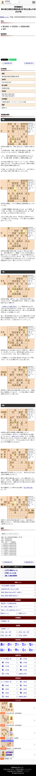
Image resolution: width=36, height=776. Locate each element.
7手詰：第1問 (23, 635)
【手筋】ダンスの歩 (10, 573)
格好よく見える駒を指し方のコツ (11, 610)
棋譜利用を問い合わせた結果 (10, 589)
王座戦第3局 (28, 63)
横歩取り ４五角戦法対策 (8, 603)
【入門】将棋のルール (11, 570)
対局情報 (15, 26)
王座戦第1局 (7, 63)
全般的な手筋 (23, 673)
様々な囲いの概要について (9, 606)
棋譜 (4, 29)
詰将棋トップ (5, 629)
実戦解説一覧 (5, 621)
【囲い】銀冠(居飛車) (10, 575)
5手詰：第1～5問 (6, 635)
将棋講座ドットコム (4, 17)
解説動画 (6, 26)
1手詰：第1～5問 (6, 632)
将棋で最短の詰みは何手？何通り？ (12, 592)
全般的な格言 (23, 696)
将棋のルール (5, 613)
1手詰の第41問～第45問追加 (11, 720)
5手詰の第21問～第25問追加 (11, 708)
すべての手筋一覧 (6, 659)
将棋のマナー (23, 613)
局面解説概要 (25, 26)
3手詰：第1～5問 (24, 632)
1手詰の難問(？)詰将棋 (8, 585)
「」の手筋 (23, 659)
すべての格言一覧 (6, 682)
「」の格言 (23, 682)
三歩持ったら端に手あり (9, 306)
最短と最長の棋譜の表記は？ (10, 595)
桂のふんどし (16, 436)
